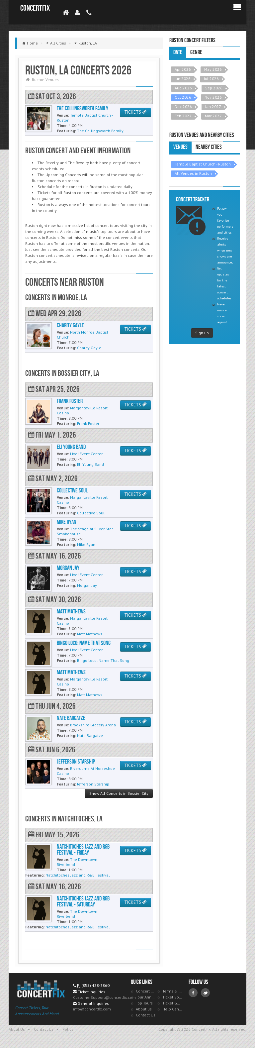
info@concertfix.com (92, 1008)
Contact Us (145, 1014)
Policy (67, 1029)
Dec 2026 (183, 106)
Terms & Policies (172, 991)
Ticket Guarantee (172, 1002)
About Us (17, 1029)
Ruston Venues (45, 79)
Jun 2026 (183, 78)
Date (177, 52)
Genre (196, 52)
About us (144, 1008)
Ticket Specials (172, 997)
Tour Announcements (146, 997)
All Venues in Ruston (193, 173)
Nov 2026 (213, 97)
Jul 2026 (211, 78)
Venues (180, 147)
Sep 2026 (213, 87)
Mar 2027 (213, 115)
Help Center (172, 1008)
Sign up (202, 332)
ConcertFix (35, 8)
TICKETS (135, 112)
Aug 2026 (183, 87)
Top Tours (144, 1002)
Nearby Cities (209, 147)
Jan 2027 (213, 106)
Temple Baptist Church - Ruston (203, 163)
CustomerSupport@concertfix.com (104, 997)
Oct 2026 (183, 97)
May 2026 (213, 69)
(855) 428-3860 (95, 985)
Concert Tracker (146, 991)
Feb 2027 (183, 115)
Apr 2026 (183, 69)
